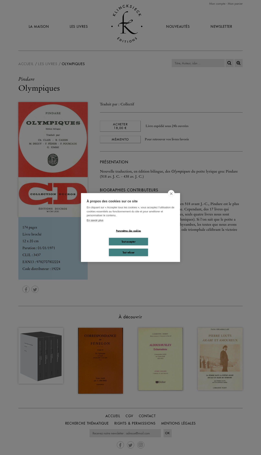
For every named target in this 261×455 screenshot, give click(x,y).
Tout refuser (128, 252)
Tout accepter (128, 241)
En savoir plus (95, 220)
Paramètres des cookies (128, 230)
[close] (171, 193)
